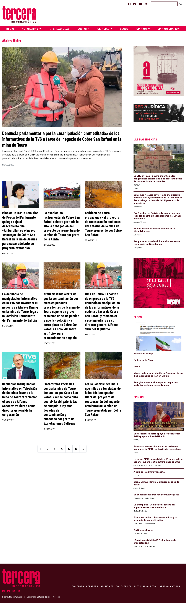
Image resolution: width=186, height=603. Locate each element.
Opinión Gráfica (168, 28)
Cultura (83, 28)
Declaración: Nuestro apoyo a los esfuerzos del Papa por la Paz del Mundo (157, 435)
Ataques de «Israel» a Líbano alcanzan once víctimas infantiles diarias (157, 242)
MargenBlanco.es (17, 597)
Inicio (10, 28)
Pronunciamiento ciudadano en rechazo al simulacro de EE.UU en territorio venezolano (157, 447)
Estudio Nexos (43, 597)
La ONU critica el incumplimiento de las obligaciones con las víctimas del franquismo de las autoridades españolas (158, 178)
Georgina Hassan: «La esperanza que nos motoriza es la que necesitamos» (156, 383)
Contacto (78, 586)
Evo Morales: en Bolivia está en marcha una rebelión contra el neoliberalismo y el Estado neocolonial (157, 216)
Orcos (137, 366)
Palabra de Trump (143, 353)
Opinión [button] (141, 28)
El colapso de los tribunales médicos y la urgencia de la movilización (155, 518)
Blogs (124, 28)
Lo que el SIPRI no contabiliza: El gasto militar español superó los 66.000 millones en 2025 (158, 460)
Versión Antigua (170, 586)
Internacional (59, 28)
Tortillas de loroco (143, 530)
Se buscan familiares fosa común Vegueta (156, 494)
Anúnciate (107, 586)
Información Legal (145, 586)
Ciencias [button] (103, 28)
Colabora (92, 586)
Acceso (56, 597)
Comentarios (124, 586)
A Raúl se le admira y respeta (149, 471)
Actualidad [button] (30, 28)
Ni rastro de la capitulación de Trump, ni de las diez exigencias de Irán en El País (158, 374)
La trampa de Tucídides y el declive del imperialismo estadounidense (154, 506)
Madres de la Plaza (143, 360)
